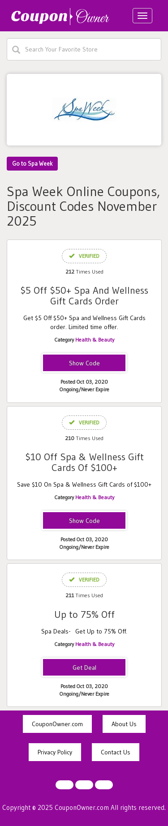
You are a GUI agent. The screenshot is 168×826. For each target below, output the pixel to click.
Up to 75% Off (84, 614)
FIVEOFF (84, 363)
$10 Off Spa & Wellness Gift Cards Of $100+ (84, 462)
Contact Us (115, 752)
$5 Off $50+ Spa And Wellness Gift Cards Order (84, 295)
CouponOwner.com (57, 724)
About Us (124, 724)
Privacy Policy (55, 752)
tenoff (84, 521)
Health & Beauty (94, 339)
